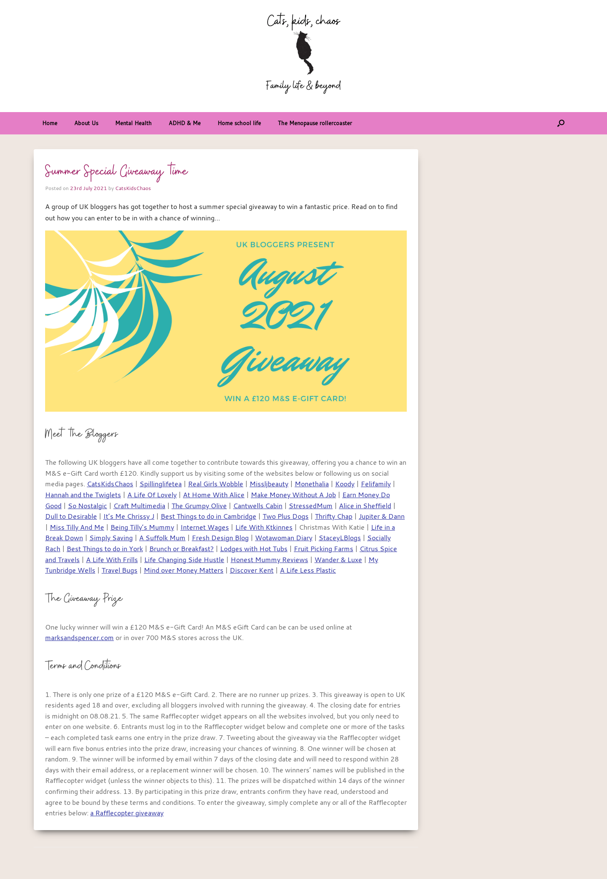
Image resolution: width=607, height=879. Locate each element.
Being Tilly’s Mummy (142, 527)
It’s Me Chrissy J (128, 516)
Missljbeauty (269, 483)
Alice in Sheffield (365, 505)
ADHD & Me (185, 123)
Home (49, 123)
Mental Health (133, 123)
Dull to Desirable (71, 516)
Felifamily (376, 483)
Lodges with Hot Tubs (253, 548)
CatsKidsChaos (133, 188)
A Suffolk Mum (162, 537)
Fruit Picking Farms (323, 548)
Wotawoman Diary (283, 537)
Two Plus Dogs (286, 516)
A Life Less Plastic (308, 570)
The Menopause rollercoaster (315, 123)
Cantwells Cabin (257, 505)
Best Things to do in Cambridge (208, 516)
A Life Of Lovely (152, 494)
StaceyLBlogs (340, 537)
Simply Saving (111, 537)
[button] (560, 123)
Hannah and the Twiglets (83, 494)
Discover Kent (252, 570)
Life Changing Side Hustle (184, 559)
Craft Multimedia (139, 505)
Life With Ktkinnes (264, 527)
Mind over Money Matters (183, 570)
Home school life (239, 123)
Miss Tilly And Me (77, 527)
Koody (345, 483)
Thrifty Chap (333, 516)
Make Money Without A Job (293, 494)
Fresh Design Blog (220, 537)
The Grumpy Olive (199, 505)
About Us (86, 123)
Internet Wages (204, 527)
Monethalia (312, 483)
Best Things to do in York (105, 548)
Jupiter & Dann (382, 516)
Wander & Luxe (338, 559)
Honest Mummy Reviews (269, 559)
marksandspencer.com (79, 637)
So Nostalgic (87, 505)
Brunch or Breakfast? (181, 548)
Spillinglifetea (161, 483)
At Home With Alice (213, 494)
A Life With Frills (112, 559)
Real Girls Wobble (215, 483)
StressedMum (311, 505)
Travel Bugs (119, 570)
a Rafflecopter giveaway (127, 812)
